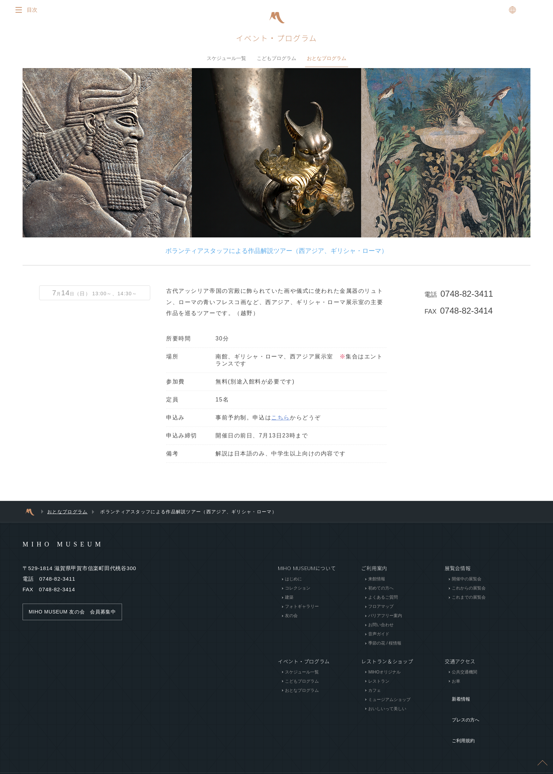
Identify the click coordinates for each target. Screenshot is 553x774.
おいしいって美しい (387, 710)
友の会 (291, 618)
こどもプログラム (276, 59)
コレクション (297, 590)
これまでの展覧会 (469, 599)
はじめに (293, 581)
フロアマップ (381, 608)
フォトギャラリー (302, 608)
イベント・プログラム (276, 39)
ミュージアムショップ (389, 701)
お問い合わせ (381, 627)
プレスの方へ (460, 706)
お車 (456, 683)
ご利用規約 (458, 717)
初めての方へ (381, 590)
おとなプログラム (326, 59)
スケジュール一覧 (226, 59)
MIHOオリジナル (384, 674)
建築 (289, 599)
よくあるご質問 (383, 599)
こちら (280, 420)
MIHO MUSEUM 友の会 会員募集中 (75, 614)
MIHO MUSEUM (77, 546)
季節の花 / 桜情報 (384, 645)
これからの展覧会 (469, 590)
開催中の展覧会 (466, 581)
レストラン (378, 683)
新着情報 (455, 696)
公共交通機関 (464, 674)
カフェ (374, 692)
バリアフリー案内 (385, 618)
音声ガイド (378, 636)
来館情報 (376, 581)
